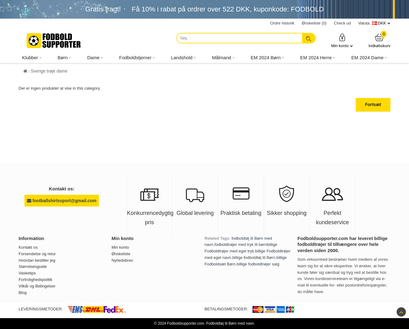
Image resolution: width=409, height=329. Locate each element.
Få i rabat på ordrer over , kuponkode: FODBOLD (228, 9)
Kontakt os (28, 247)
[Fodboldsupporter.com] (54, 40)
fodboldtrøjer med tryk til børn (240, 244)
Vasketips (27, 273)
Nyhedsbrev (122, 260)
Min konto (342, 40)
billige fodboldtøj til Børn (253, 257)
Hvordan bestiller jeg (37, 260)
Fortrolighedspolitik (35, 279)
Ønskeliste (121, 253)
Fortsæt (373, 104)
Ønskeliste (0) (314, 23)
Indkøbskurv (379, 40)
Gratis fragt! (103, 9)
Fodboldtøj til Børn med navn (230, 323)
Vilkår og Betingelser (37, 286)
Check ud (342, 23)
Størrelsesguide (33, 266)
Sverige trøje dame (49, 71)
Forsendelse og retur (37, 253)
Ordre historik (282, 23)
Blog (23, 292)
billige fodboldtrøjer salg (258, 264)
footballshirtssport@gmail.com (61, 200)
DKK (382, 23)
